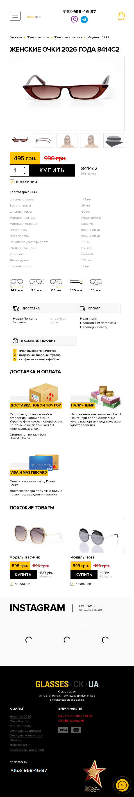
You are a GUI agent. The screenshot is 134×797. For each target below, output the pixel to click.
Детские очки (20, 745)
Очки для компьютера (26, 735)
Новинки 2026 (20, 716)
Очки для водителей (25, 731)
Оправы (16, 740)
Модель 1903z (82, 557)
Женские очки (21, 726)
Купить (51, 170)
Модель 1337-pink (25, 557)
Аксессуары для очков (27, 750)
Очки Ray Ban (20, 721)
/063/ (79, 11)
